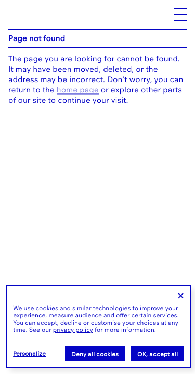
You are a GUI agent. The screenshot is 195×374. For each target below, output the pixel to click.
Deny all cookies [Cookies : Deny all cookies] (95, 354)
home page (78, 90)
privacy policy (73, 329)
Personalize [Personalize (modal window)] (29, 353)
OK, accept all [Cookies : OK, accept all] (157, 354)
